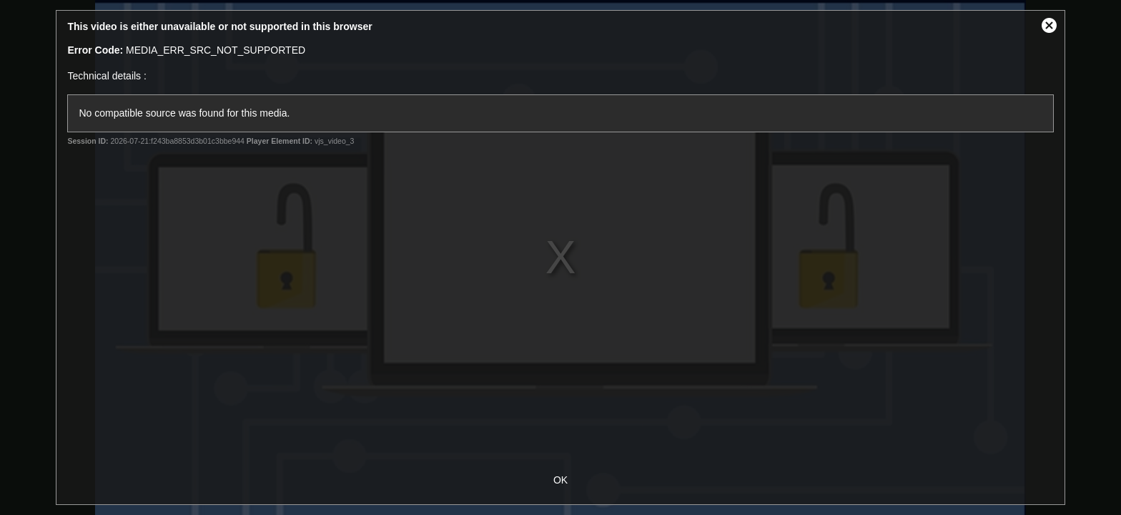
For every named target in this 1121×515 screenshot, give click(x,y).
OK (560, 480)
